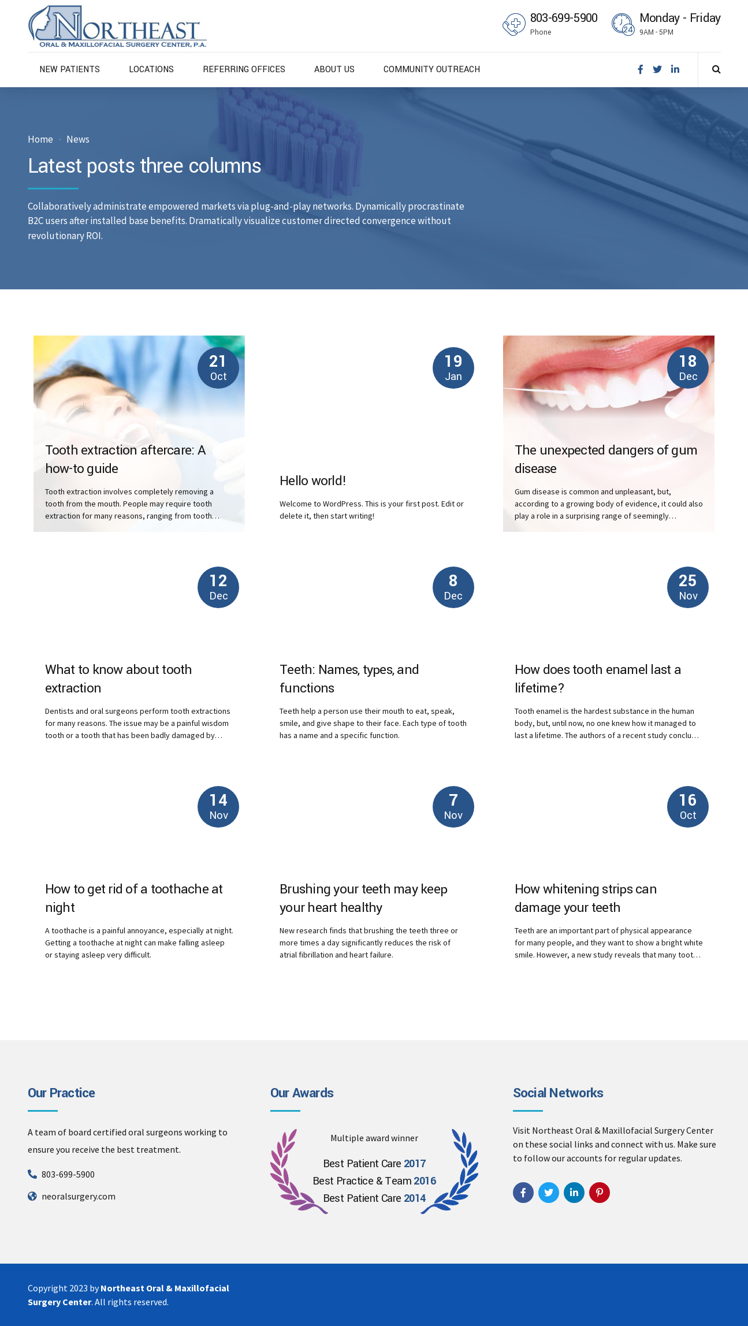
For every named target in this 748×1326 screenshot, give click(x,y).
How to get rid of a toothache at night (134, 899)
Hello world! (313, 481)
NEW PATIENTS (69, 70)
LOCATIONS (151, 70)
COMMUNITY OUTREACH (432, 70)
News (78, 139)
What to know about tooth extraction (118, 679)
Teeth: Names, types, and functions (349, 679)
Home (40, 139)
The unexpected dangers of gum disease (606, 460)
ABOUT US (334, 70)
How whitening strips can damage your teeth (586, 899)
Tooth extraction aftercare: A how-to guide (125, 460)
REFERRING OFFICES (244, 70)
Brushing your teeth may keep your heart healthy (363, 899)
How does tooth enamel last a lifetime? (598, 679)
